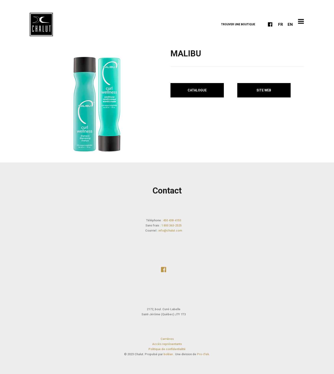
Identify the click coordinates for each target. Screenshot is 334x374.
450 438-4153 (172, 220)
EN (290, 24)
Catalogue (197, 90)
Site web (264, 90)
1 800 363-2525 (171, 225)
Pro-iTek (203, 354)
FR (280, 24)
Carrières (167, 339)
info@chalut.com (170, 230)
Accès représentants (167, 344)
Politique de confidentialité (167, 349)
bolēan (168, 354)
